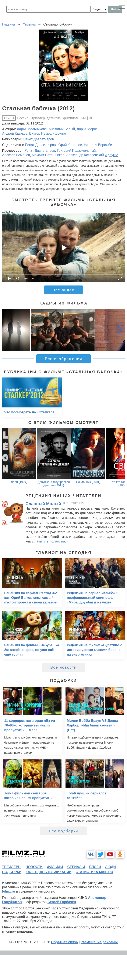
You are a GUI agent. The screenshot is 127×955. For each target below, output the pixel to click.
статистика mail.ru (94, 872)
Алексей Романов (16, 155)
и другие (59, 133)
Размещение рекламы (99, 942)
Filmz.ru (8, 891)
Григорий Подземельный (76, 150)
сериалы (76, 867)
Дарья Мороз (87, 129)
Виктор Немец (40, 133)
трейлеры (11, 867)
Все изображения (63, 359)
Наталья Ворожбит (99, 145)
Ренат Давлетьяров (38, 139)
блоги (95, 867)
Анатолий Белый (62, 129)
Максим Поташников (48, 155)
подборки (11, 872)
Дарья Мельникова (32, 129)
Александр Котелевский (85, 155)
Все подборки (63, 831)
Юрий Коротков (70, 145)
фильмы (55, 867)
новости (34, 867)
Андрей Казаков (14, 133)
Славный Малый (43, 503)
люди (110, 867)
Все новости (63, 667)
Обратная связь (64, 942)
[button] (119, 329)
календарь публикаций (48, 872)
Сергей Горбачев (61, 902)
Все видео (63, 290)
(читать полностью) (52, 541)
